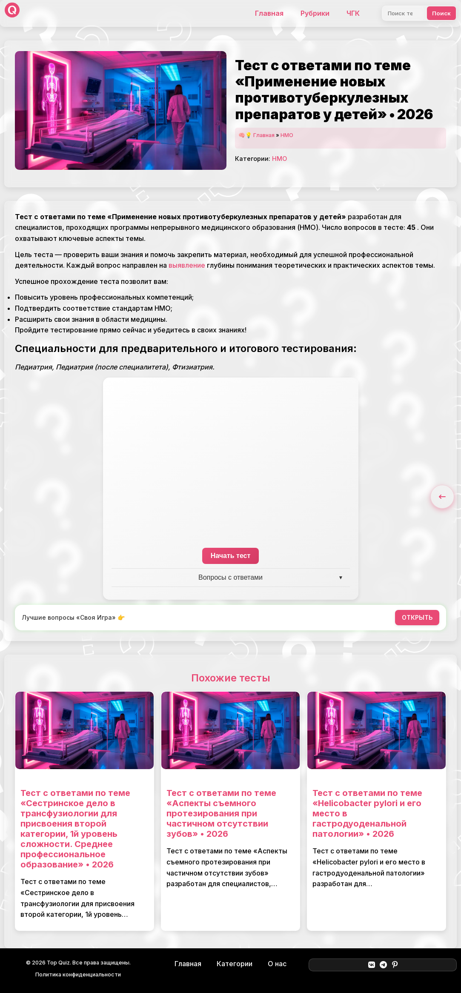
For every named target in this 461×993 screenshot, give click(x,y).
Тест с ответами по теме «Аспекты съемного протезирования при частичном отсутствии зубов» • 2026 (221, 813)
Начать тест (231, 555)
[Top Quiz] (12, 13)
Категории (234, 963)
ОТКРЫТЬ (417, 617)
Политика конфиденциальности (78, 974)
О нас (277, 963)
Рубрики (315, 13)
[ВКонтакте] (371, 965)
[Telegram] (383, 965)
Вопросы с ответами (230, 577)
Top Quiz (58, 962)
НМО (287, 135)
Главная (269, 13)
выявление (187, 265)
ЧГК (353, 13)
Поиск (441, 13)
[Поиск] (403, 13)
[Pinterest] (395, 965)
